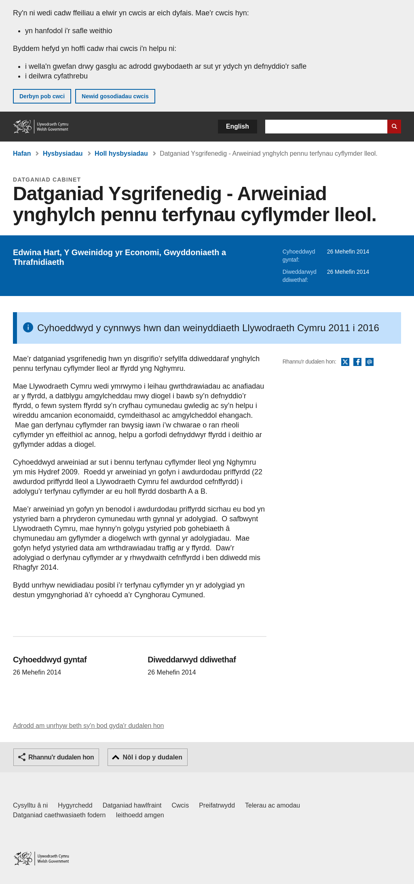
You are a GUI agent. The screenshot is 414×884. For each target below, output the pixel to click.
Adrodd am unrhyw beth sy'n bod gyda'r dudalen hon (88, 725)
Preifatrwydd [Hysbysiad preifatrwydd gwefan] (217, 805)
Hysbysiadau (63, 153)
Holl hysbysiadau (121, 153)
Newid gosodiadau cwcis (115, 96)
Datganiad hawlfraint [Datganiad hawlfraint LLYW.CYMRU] (132, 805)
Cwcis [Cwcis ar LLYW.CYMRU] (180, 805)
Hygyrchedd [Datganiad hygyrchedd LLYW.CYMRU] (75, 805)
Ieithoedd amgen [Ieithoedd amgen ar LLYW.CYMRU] (140, 815)
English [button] (237, 126)
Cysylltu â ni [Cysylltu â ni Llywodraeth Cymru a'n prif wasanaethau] (30, 805)
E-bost (369, 362)
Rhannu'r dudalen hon (61, 757)
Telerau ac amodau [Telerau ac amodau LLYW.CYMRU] (272, 805)
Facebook (357, 362)
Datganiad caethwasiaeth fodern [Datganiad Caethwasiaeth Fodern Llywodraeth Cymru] (59, 815)
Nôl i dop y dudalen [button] (152, 757)
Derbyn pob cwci (42, 96)
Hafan (22, 153)
